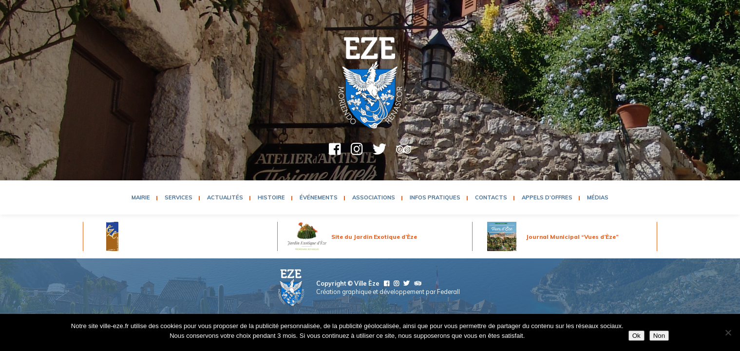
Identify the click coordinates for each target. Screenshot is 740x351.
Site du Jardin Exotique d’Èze (374, 236)
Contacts (491, 197)
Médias (597, 197)
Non (659, 335)
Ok (636, 335)
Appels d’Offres (547, 197)
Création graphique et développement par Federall (388, 291)
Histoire (271, 197)
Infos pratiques (435, 197)
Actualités (225, 197)
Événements (319, 197)
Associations (373, 197)
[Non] (728, 332)
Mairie (141, 197)
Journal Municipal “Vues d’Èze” (572, 236)
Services (178, 197)
